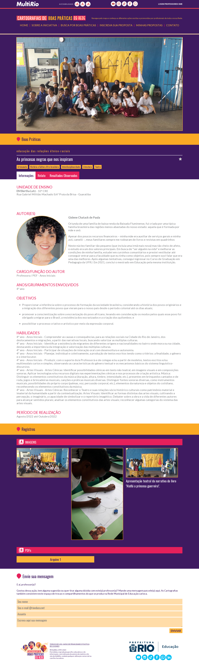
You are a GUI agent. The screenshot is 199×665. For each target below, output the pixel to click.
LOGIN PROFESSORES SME (170, 4)
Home (24, 25)
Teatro (98, 167)
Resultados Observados (63, 175)
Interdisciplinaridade (71, 167)
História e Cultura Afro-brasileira (44, 167)
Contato (172, 25)
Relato (41, 175)
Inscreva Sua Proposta (116, 25)
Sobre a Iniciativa (44, 25)
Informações (26, 175)
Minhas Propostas (149, 25)
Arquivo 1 (55, 559)
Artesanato (22, 167)
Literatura (87, 167)
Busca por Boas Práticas (78, 25)
